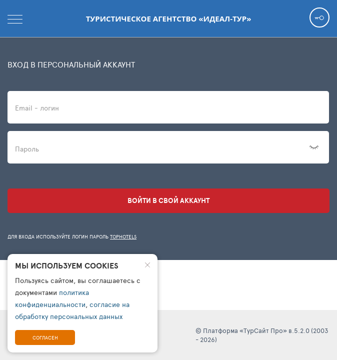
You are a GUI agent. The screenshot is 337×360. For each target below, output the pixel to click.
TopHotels (123, 236)
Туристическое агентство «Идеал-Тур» (169, 19)
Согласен (45, 337)
